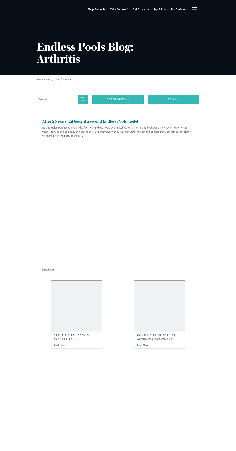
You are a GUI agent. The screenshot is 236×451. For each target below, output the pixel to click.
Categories (117, 99)
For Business (179, 9)
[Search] (57, 99)
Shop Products (97, 9)
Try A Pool (160, 9)
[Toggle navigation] (194, 9)
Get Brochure (141, 9)
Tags (172, 99)
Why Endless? (119, 9)
